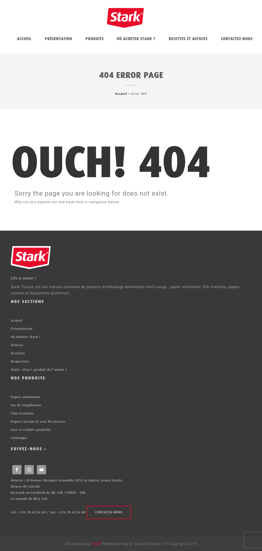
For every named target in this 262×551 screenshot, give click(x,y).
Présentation (58, 39)
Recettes (18, 353)
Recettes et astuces (188, 39)
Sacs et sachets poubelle (31, 430)
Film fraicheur (22, 413)
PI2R (97, 544)
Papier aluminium (25, 397)
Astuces (17, 345)
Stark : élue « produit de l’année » (39, 370)
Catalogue (19, 438)
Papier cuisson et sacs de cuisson (38, 421)
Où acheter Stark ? (136, 39)
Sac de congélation (26, 405)
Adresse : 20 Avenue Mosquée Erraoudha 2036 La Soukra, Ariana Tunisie (67, 480)
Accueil (24, 39)
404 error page (131, 75)
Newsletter (20, 361)
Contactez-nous (237, 39)
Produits (94, 39)
